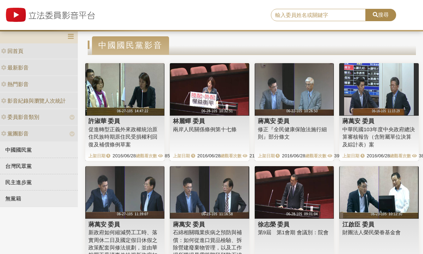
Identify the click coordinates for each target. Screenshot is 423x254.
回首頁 (12, 51)
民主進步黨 (18, 182)
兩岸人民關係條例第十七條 (205, 129)
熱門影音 (15, 84)
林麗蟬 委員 (189, 121)
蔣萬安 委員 (274, 121)
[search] (318, 15)
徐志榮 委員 (274, 224)
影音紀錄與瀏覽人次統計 (33, 101)
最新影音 (15, 68)
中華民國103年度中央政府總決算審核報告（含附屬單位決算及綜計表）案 (378, 136)
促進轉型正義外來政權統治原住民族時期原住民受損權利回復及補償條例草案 (122, 136)
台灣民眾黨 (18, 166)
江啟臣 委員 (358, 224)
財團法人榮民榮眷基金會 (371, 232)
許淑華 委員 (104, 121)
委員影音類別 (20, 117)
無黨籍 (13, 198)
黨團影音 (15, 134)
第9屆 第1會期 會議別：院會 (293, 232)
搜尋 (381, 15)
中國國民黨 (18, 150)
